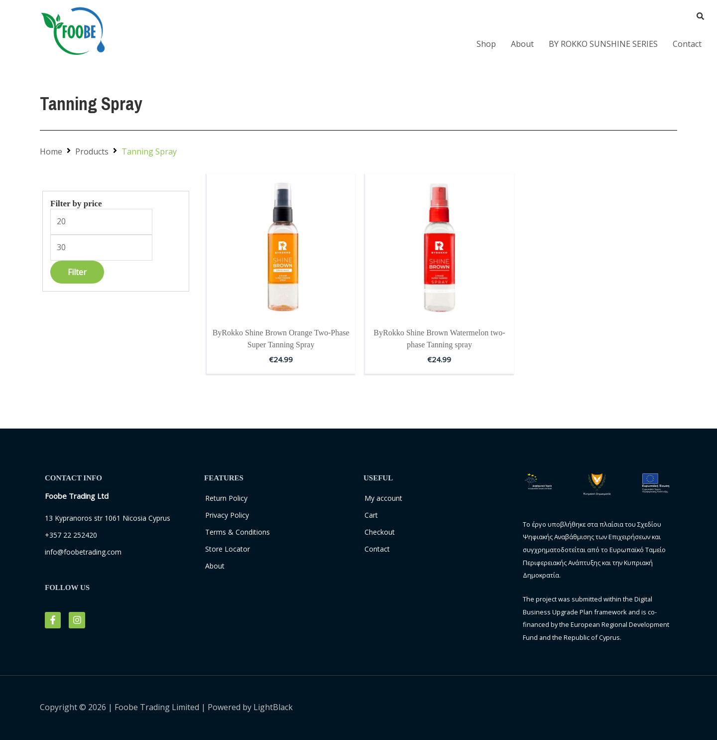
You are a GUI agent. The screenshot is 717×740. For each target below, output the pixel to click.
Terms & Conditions (237, 532)
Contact (687, 43)
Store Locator (227, 549)
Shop (486, 43)
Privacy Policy (227, 515)
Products (92, 151)
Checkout (379, 532)
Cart (371, 515)
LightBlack (273, 707)
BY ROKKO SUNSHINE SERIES (603, 43)
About (522, 43)
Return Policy (226, 498)
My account (383, 498)
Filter (77, 272)
